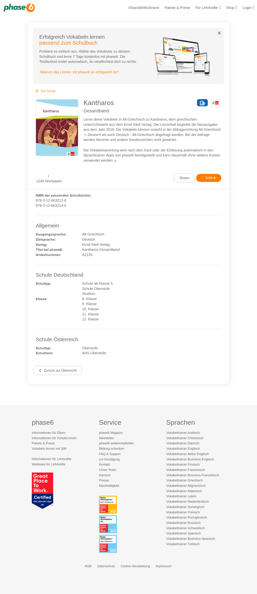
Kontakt (104, 464)
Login (248, 7)
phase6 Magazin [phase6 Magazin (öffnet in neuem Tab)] (111, 433)
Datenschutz (106, 566)
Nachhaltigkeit (109, 486)
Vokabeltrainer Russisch (183, 523)
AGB (88, 566)
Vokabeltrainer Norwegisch (185, 507)
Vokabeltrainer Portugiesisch (186, 517)
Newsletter (106, 438)
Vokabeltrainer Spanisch (183, 533)
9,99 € (208, 177)
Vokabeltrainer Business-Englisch (190, 459)
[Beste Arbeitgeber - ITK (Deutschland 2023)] (129, 524)
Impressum (163, 566)
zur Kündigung (109, 459)
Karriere (104, 475)
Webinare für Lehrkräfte (48, 464)
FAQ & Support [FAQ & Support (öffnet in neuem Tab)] (110, 454)
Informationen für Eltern (48, 433)
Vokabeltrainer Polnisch (183, 512)
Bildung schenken (111, 448)
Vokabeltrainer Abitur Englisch (187, 454)
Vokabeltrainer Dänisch (182, 443)
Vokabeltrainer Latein (181, 496)
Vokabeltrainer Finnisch (183, 464)
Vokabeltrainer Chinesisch (184, 438)
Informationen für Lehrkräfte (51, 459)
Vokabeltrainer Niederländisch (187, 501)
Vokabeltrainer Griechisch (184, 480)
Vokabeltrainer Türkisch (183, 544)
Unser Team (107, 470)
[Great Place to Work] (42, 490)
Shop (231, 7)
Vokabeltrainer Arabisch (183, 433)
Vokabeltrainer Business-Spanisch (190, 538)
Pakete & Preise (177, 8)
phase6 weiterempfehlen (116, 443)
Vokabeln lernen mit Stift (49, 448)
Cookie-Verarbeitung (135, 566)
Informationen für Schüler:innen (54, 438)
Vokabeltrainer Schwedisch (185, 528)
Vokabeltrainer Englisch (183, 448)
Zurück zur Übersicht (58, 370)
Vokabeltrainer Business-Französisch (192, 475)
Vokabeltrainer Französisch (185, 470)
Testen (184, 177)
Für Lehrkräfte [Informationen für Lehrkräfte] (208, 7)
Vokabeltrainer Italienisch (184, 491)
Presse (104, 480)
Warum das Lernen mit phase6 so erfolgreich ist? (79, 72)
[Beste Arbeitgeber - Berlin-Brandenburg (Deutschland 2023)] (129, 505)
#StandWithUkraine (143, 8)
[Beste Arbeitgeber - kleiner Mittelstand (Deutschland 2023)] (129, 544)
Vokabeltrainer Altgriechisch (186, 486)
